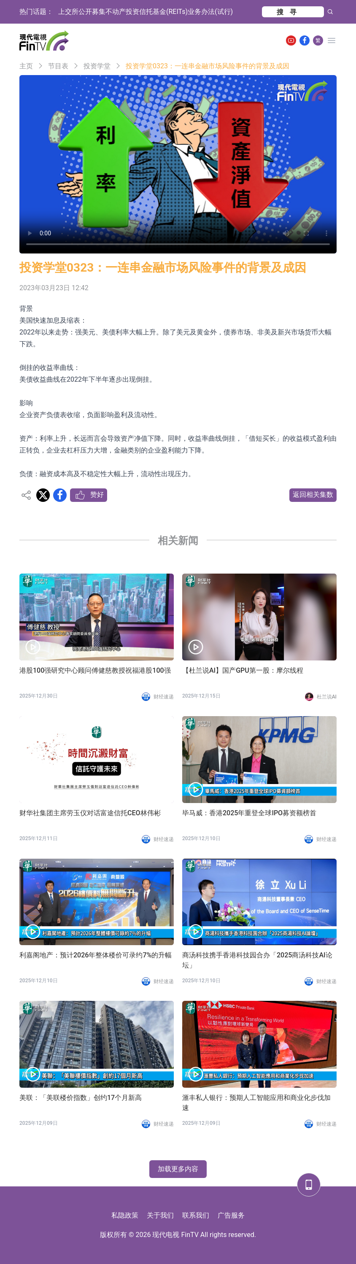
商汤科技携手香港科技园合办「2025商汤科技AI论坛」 (257, 960)
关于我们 (160, 1215)
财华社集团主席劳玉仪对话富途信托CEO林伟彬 (90, 813)
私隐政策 (124, 1215)
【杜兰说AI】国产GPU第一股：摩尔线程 (242, 670)
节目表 (58, 66)
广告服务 (231, 1215)
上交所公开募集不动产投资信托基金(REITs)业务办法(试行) (145, 12)
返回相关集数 (313, 495)
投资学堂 (97, 66)
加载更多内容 (178, 1169)
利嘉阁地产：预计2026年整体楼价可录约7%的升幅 (95, 955)
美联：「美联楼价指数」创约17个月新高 (80, 1098)
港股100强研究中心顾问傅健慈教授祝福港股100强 (95, 670)
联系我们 (195, 1215)
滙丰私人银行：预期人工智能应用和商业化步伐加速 (256, 1103)
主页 (26, 66)
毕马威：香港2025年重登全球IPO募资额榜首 (249, 813)
